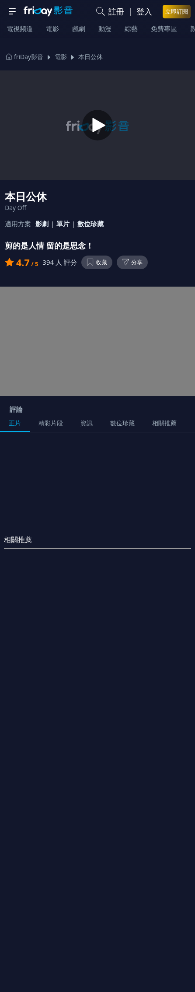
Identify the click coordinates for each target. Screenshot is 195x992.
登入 (144, 11)
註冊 (116, 11)
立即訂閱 (176, 11)
